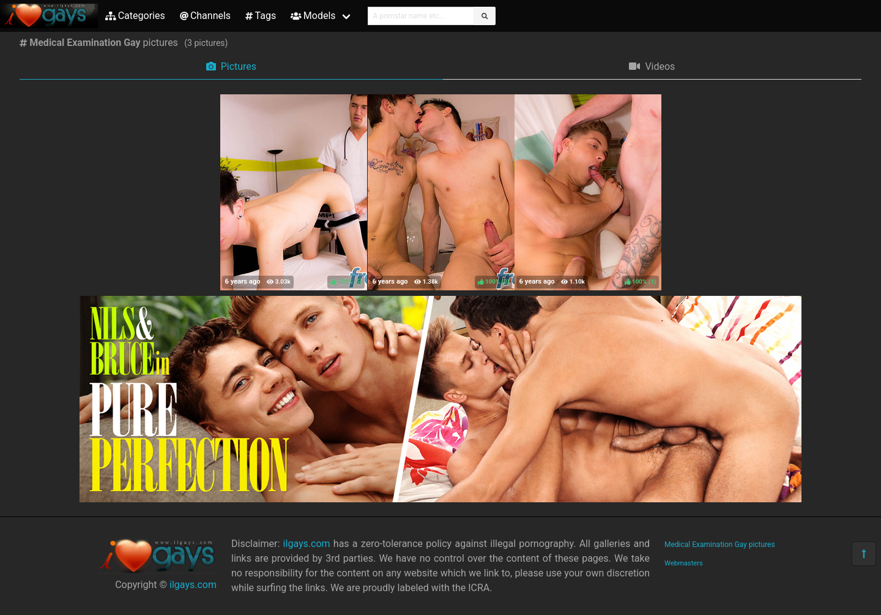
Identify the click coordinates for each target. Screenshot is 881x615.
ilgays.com (193, 584)
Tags (260, 15)
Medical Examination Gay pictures (719, 544)
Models (313, 15)
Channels (205, 15)
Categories (135, 15)
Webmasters (683, 563)
